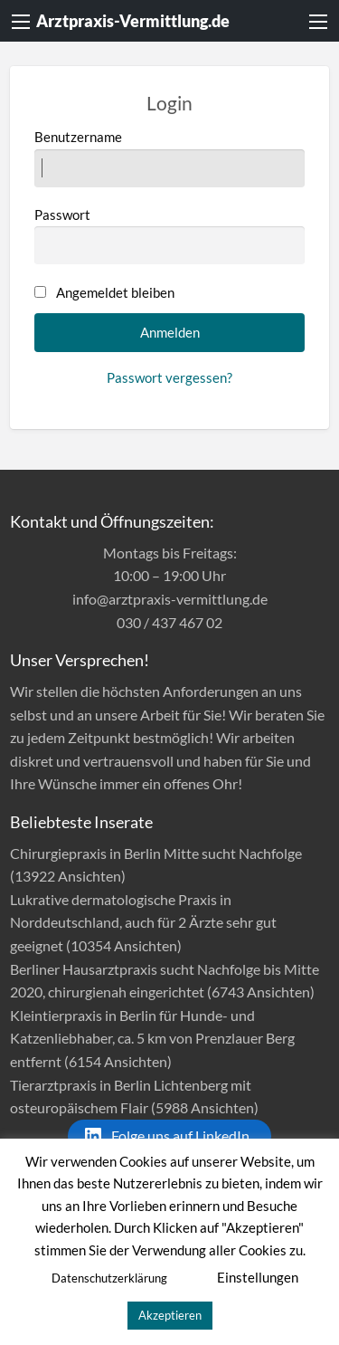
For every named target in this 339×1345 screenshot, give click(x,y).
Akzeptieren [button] (170, 1315)
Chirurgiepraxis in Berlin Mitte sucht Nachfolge (156, 853)
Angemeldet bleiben (115, 292)
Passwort (170, 235)
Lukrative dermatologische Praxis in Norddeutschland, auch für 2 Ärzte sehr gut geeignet (143, 922)
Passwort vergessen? (169, 377)
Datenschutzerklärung (109, 1278)
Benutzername (170, 157)
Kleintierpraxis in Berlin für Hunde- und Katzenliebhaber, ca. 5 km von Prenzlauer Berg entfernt (152, 1038)
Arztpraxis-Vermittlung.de (133, 21)
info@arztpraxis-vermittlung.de (170, 598)
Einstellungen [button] (257, 1277)
